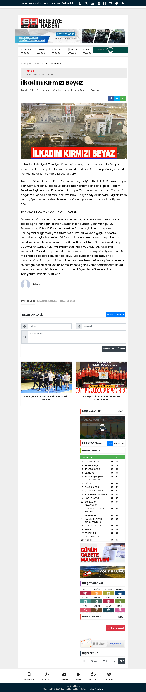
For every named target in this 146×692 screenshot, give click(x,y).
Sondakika (46, 676)
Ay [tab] (123, 443)
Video (79, 676)
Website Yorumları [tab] (115, 314)
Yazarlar (93, 676)
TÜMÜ (120, 411)
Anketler (109, 676)
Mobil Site (29, 676)
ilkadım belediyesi (47, 301)
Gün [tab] (110, 443)
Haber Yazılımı (96, 688)
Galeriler (64, 676)
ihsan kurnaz (67, 301)
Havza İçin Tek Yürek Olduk (59, 3)
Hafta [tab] (117, 443)
